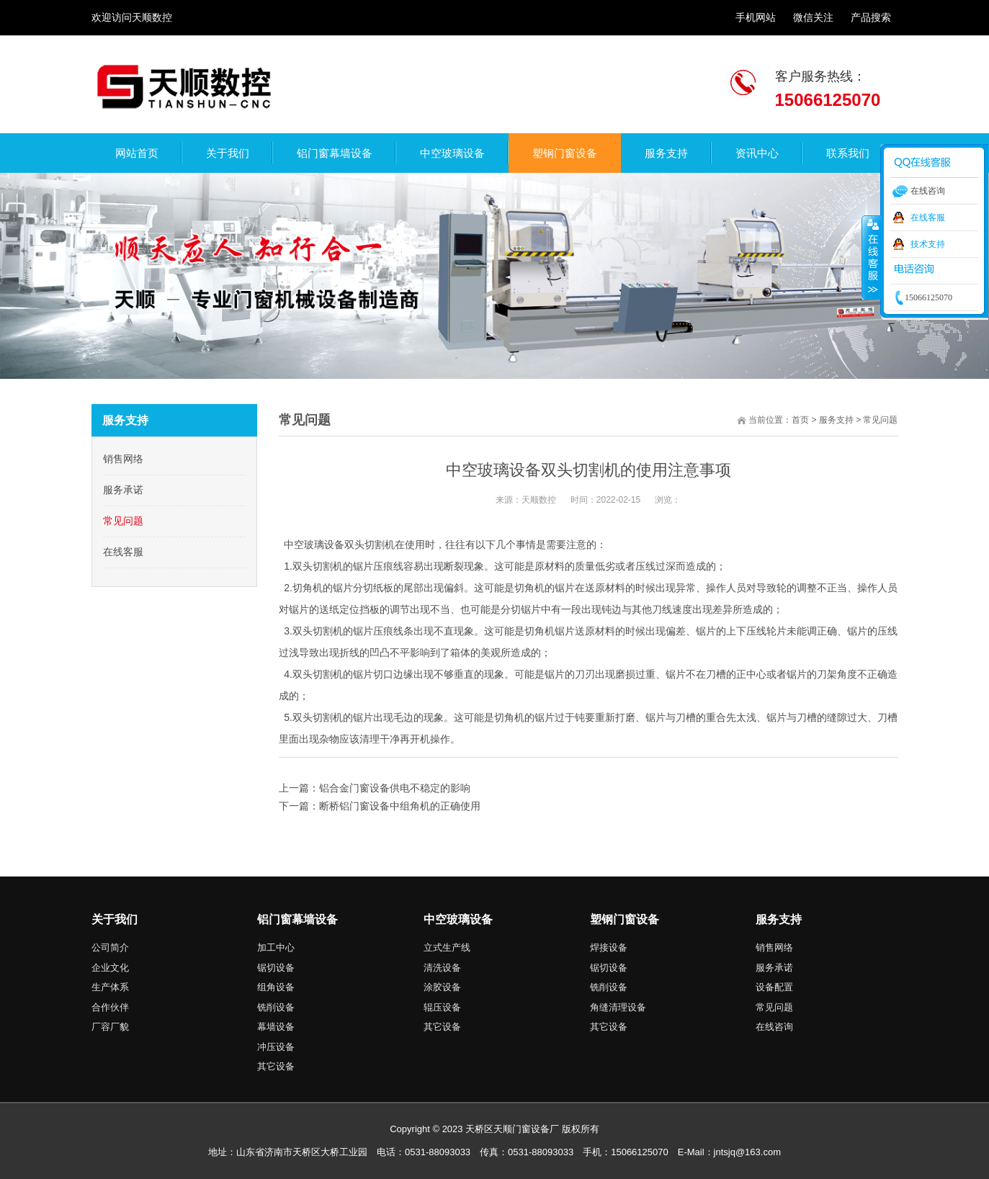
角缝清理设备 (618, 1007)
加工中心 (276, 947)
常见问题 (123, 520)
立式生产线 (447, 947)
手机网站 (755, 17)
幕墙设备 (276, 1026)
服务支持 (836, 420)
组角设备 (276, 987)
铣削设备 (276, 1007)
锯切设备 (276, 967)
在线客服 (123, 551)
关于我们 (114, 919)
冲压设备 (276, 1046)
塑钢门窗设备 (624, 919)
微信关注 (813, 17)
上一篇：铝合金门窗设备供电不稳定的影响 (374, 788)
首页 (800, 420)
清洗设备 (442, 967)
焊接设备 (608, 947)
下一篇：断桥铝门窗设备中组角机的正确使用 (379, 806)
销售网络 (123, 459)
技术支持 (927, 244)
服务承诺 (123, 490)
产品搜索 (871, 17)
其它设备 (276, 1066)
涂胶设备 (442, 987)
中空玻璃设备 (458, 919)
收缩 (872, 257)
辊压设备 (442, 1007)
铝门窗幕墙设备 (297, 919)
